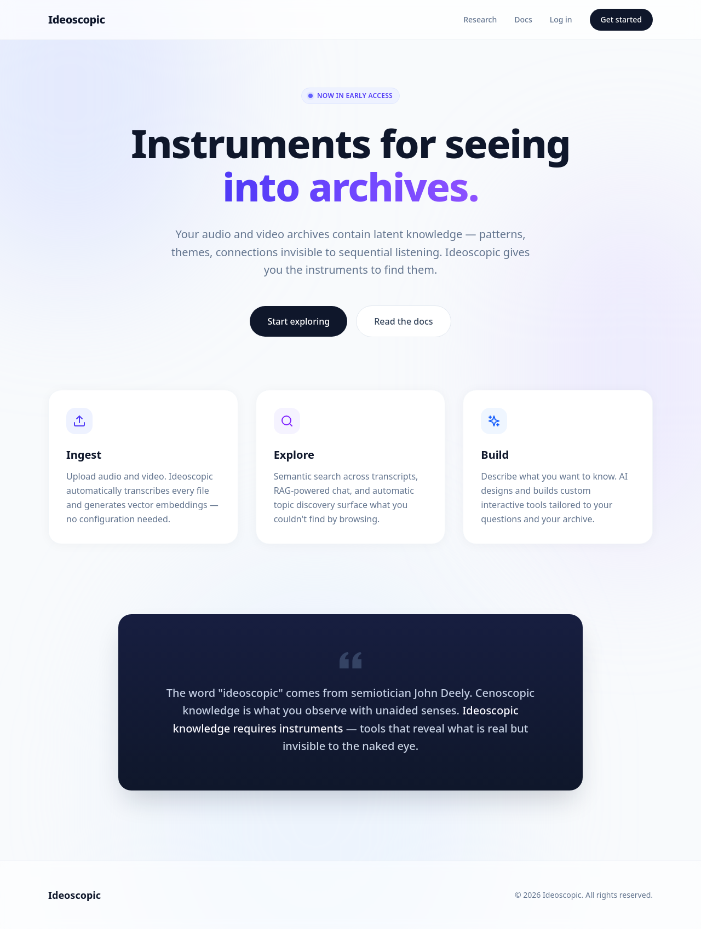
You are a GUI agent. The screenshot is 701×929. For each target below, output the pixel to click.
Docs (523, 19)
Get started (621, 19)
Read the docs (403, 321)
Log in (561, 19)
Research (480, 19)
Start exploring (298, 321)
